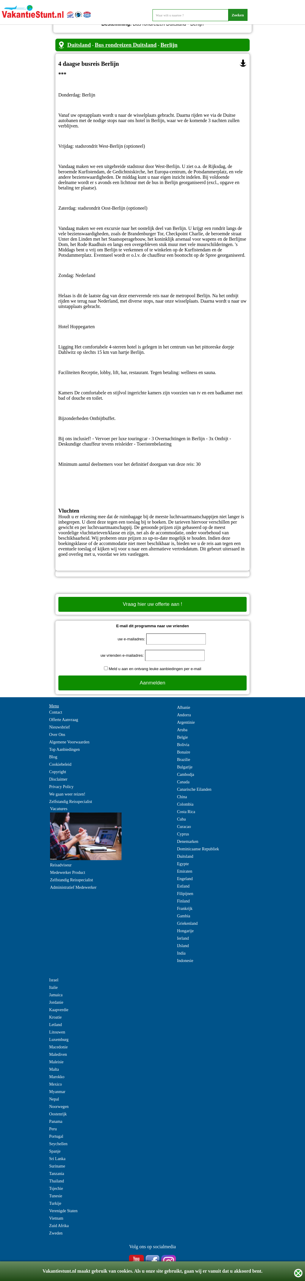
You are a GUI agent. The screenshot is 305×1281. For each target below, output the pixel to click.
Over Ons (57, 734)
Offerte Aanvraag (63, 719)
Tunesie (55, 1196)
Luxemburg (59, 1039)
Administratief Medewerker (73, 887)
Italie (53, 987)
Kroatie (55, 1017)
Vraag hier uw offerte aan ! (152, 604)
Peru (53, 1129)
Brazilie (183, 759)
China (182, 797)
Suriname (57, 1166)
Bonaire (183, 752)
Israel (53, 980)
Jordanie (56, 1002)
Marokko (56, 1077)
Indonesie (185, 960)
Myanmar (57, 1091)
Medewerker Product (67, 872)
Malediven (58, 1054)
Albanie (183, 707)
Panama (55, 1121)
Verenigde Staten (63, 1211)
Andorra (184, 715)
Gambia (183, 916)
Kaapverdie (59, 1010)
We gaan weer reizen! (67, 794)
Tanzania (56, 1173)
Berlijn (169, 45)
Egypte (183, 864)
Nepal (54, 1099)
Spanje (54, 1151)
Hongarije (185, 931)
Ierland (183, 938)
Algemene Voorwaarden (69, 742)
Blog (53, 757)
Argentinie (186, 722)
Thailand (56, 1181)
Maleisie (56, 1062)
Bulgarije (184, 767)
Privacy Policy (61, 787)
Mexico (55, 1084)
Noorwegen (59, 1106)
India (181, 953)
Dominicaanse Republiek (198, 849)
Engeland (185, 879)
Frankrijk (184, 908)
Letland (55, 1024)
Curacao (184, 826)
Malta (54, 1069)
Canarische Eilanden (194, 789)
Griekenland (187, 923)
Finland (183, 901)
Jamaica (56, 995)
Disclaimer (58, 779)
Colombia (185, 804)
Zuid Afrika (59, 1226)
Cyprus (183, 834)
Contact (55, 712)
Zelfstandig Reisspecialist (70, 801)
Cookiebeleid (60, 764)
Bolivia (183, 745)
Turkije (55, 1203)
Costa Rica (186, 812)
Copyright (57, 772)
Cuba (181, 819)
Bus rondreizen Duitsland (125, 45)
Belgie (182, 737)
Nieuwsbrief (59, 727)
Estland (183, 886)
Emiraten (184, 871)
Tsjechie (56, 1188)
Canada (183, 782)
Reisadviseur (60, 865)
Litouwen (57, 1032)
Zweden (56, 1233)
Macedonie (58, 1047)
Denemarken (187, 841)
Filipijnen (185, 893)
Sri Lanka (57, 1159)
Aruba (182, 730)
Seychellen (58, 1144)
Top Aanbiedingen (64, 749)
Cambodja (185, 774)
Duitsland (79, 45)
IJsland (183, 946)
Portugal (56, 1136)
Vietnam (56, 1218)
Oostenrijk (58, 1114)
